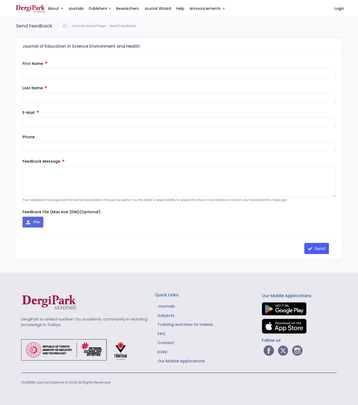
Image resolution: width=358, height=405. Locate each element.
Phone (28, 137)
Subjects (166, 315)
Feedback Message (43, 161)
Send (319, 248)
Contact (166, 342)
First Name (34, 63)
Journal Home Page (88, 25)
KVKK (162, 352)
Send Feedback (122, 25)
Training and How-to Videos (185, 324)
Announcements (205, 8)
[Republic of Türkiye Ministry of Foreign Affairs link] (77, 349)
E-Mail (30, 112)
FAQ (161, 333)
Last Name (34, 88)
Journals (76, 8)
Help (180, 8)
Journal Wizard (157, 8)
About (53, 8)
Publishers (98, 8)
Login (339, 8)
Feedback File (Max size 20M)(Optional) (61, 212)
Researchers (127, 8)
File (36, 222)
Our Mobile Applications (181, 361)
